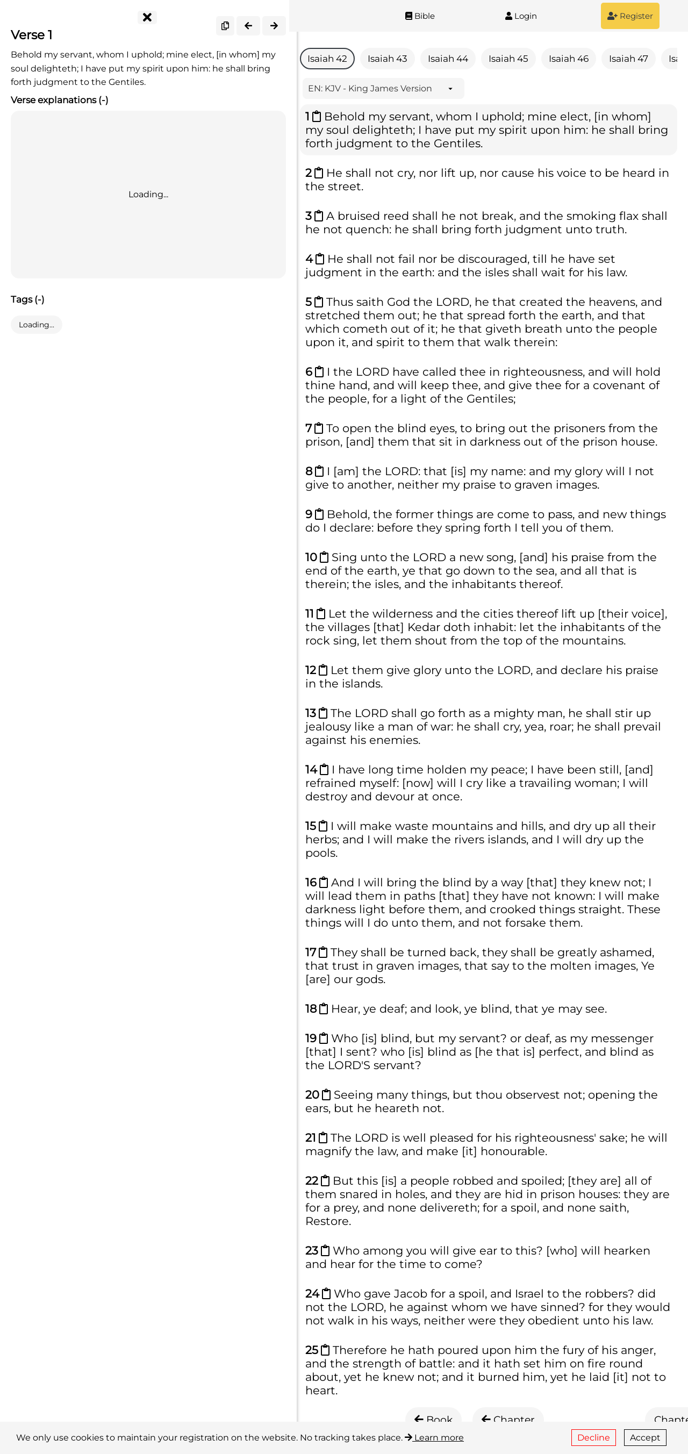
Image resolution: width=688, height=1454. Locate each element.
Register (630, 16)
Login (521, 16)
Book (433, 1420)
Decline (593, 1437)
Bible (420, 16)
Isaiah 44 (448, 58)
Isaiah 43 (387, 58)
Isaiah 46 (569, 58)
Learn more (434, 1437)
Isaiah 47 (628, 58)
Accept (645, 1437)
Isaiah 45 (508, 58)
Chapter (508, 1420)
